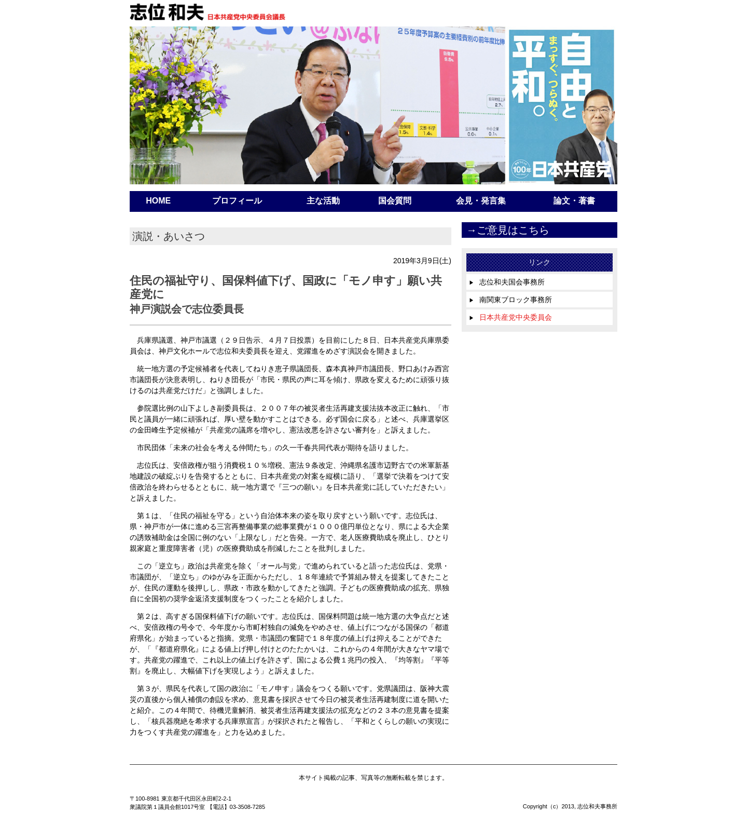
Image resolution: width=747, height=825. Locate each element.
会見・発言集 (481, 200)
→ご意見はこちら (507, 230)
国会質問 (394, 200)
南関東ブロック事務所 (510, 299)
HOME (158, 200)
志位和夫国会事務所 (507, 282)
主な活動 (323, 200)
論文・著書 (574, 200)
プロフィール (237, 200)
